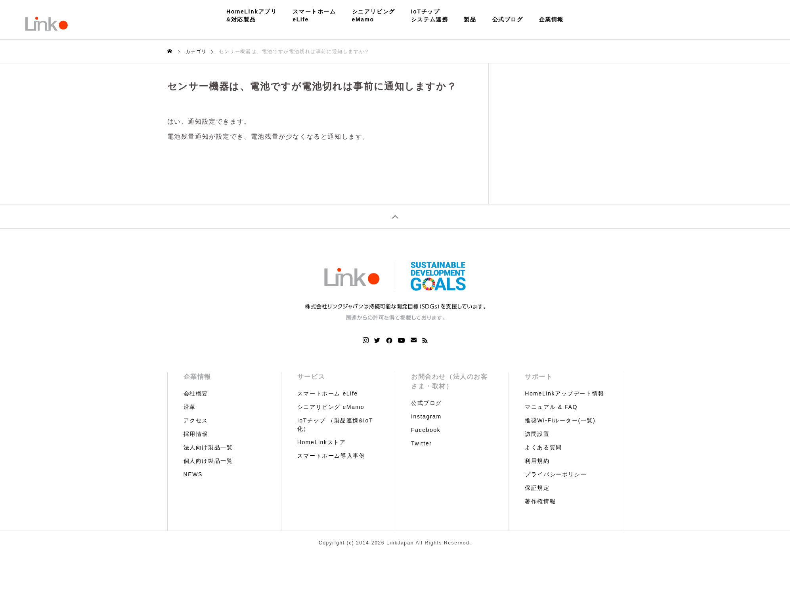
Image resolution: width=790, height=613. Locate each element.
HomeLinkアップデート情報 (564, 393)
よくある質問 (543, 447)
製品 (470, 19)
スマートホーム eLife (327, 393)
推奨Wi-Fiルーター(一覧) (560, 420)
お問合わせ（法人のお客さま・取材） (449, 381)
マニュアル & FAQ (551, 407)
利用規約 (537, 461)
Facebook (425, 430)
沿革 (190, 407)
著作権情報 (540, 501)
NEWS (193, 474)
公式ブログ (507, 19)
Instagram (426, 416)
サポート (539, 376)
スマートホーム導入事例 (331, 456)
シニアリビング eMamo (330, 407)
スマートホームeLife (314, 15)
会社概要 (196, 393)
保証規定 (537, 488)
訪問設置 (537, 434)
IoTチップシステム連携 (429, 15)
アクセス (196, 420)
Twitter (421, 443)
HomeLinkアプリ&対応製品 (251, 15)
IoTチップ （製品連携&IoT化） (335, 424)
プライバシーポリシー (556, 474)
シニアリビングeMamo (373, 15)
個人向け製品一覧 (208, 461)
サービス (311, 376)
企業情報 (551, 19)
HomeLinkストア (321, 442)
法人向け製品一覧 (208, 447)
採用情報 (196, 434)
